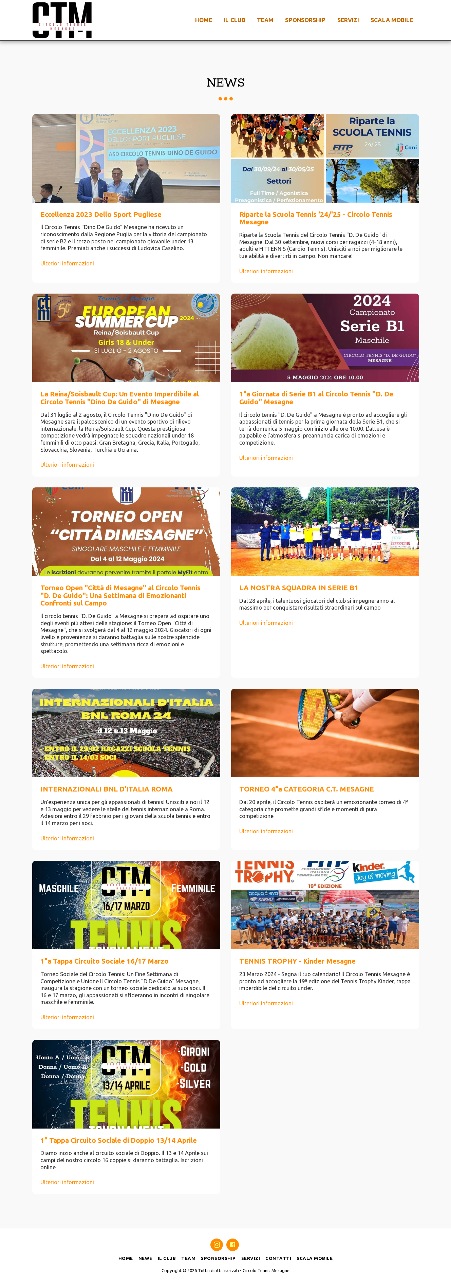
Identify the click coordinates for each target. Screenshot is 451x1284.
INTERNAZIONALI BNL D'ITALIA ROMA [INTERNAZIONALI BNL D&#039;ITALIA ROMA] (106, 789)
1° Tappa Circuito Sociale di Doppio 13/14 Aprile (118, 1140)
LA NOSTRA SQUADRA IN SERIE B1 (298, 588)
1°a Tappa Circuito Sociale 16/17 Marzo (104, 961)
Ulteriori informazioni (67, 263)
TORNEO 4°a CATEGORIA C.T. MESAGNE (306, 789)
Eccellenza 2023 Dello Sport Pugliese (101, 214)
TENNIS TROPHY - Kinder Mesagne (297, 961)
